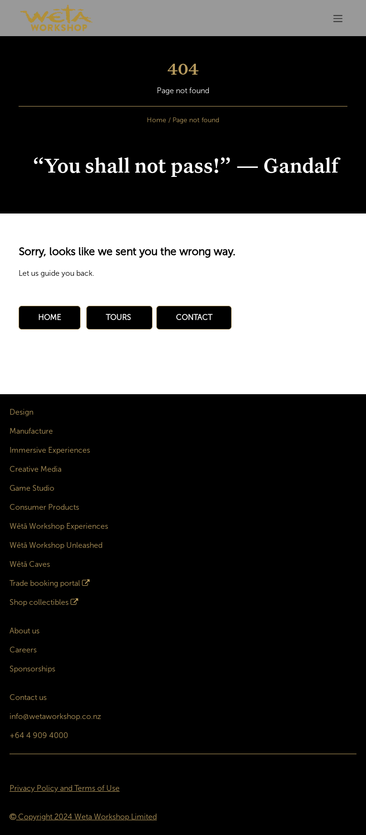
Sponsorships (32, 668)
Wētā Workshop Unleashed (56, 545)
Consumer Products (44, 507)
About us (25, 630)
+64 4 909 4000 (39, 735)
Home (156, 120)
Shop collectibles (39, 602)
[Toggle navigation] (337, 18)
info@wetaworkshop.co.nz (55, 716)
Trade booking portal (45, 583)
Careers (23, 649)
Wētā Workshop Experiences (59, 526)
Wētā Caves (30, 564)
